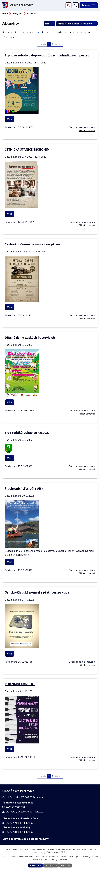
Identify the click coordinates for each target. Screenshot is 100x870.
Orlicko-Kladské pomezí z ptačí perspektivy (37, 592)
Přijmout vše (35, 865)
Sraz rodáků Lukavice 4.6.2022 (27, 433)
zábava (10, 37)
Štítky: (6, 32)
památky (73, 32)
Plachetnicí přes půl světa (24, 488)
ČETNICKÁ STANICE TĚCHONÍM (27, 149)
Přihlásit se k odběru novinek (77, 23)
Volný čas (17, 13)
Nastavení (65, 865)
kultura (43, 32)
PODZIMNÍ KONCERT (20, 684)
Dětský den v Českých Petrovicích (30, 338)
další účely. (63, 852)
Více (9, 119)
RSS (49, 23)
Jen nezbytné (51, 865)
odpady (58, 32)
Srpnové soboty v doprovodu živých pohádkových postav (47, 55)
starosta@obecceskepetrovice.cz (24, 811)
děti (16, 32)
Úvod (5, 13)
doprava (28, 32)
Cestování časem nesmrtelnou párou (32, 244)
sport (87, 32)
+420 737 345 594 (15, 807)
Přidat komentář (87, 130)
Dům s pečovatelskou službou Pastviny (25, 838)
